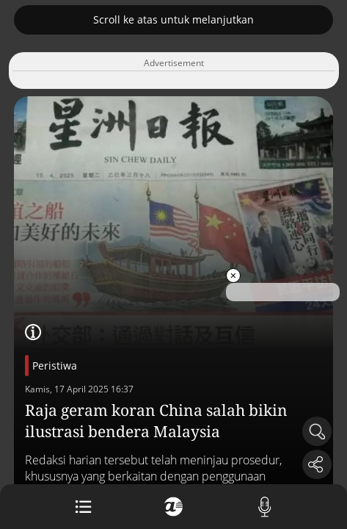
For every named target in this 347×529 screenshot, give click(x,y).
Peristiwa (54, 366)
